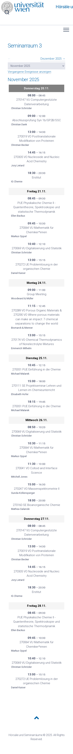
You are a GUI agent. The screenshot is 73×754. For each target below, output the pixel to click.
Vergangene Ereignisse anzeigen (29, 72)
